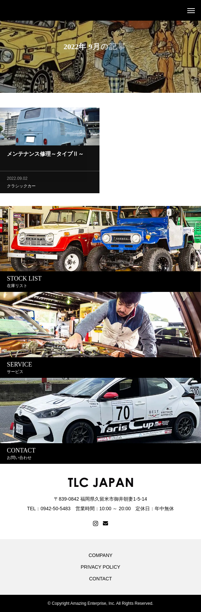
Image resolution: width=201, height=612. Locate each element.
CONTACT (100, 578)
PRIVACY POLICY (100, 567)
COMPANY (100, 555)
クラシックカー (21, 186)
